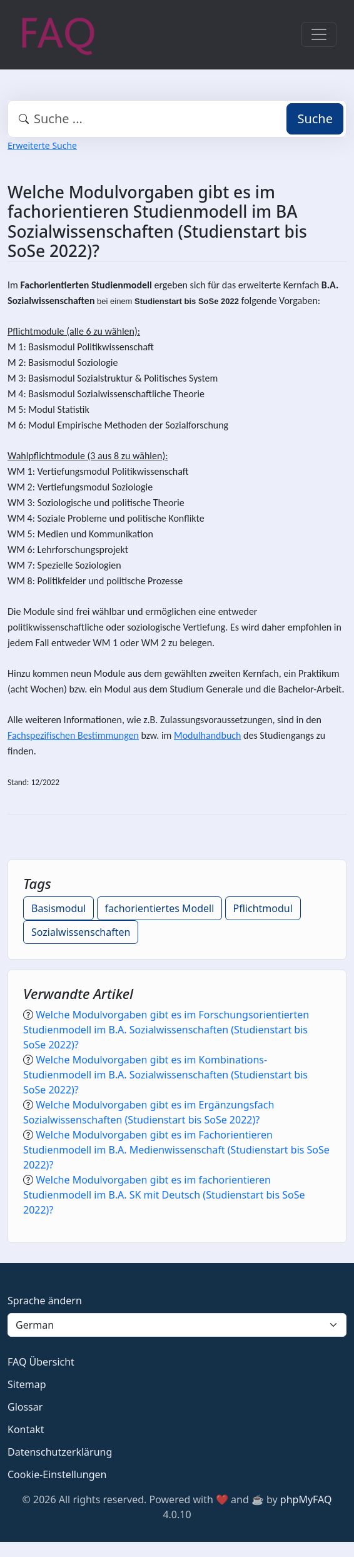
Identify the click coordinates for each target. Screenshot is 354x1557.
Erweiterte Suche (42, 145)
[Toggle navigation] (318, 34)
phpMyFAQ (306, 1499)
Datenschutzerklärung (60, 1452)
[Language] (177, 1325)
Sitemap (27, 1384)
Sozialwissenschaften (80, 932)
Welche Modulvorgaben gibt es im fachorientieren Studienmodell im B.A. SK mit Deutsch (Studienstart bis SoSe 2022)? (164, 1195)
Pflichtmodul (263, 908)
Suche (315, 118)
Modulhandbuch (207, 735)
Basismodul (58, 908)
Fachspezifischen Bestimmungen (73, 735)
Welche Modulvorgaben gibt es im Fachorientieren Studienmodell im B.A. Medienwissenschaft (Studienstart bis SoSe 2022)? (176, 1150)
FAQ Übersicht (41, 1362)
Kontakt (26, 1429)
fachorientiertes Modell (160, 908)
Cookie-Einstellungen (57, 1474)
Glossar (25, 1407)
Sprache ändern (45, 1300)
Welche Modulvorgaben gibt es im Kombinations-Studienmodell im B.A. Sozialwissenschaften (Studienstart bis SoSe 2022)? (165, 1075)
